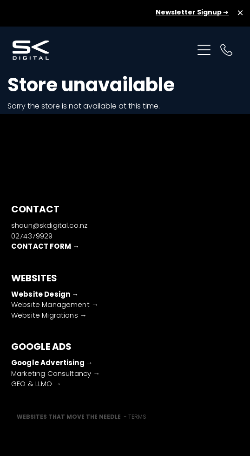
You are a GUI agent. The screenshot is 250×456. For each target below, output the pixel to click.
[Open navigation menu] (204, 50)
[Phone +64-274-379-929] (226, 50)
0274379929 (32, 236)
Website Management (51, 305)
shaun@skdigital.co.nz (49, 225)
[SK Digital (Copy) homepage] (103, 50)
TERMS (137, 417)
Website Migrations (45, 315)
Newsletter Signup (189, 12)
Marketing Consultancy (52, 374)
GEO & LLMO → (36, 384)
